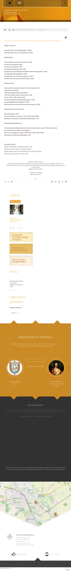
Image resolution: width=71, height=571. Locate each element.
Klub (21, 261)
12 (51, 416)
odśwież (9, 29)
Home (13, 29)
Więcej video (13, 290)
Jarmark (21, 237)
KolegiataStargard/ (19, 554)
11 (47, 416)
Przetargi (21, 249)
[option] (14, 372)
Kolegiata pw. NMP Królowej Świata (26, 29)
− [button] (2, 486)
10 (44, 416)
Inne (12, 201)
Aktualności (41, 29)
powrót (5, 29)
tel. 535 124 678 (52, 554)
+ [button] (2, 484)
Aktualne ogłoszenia (15, 307)
